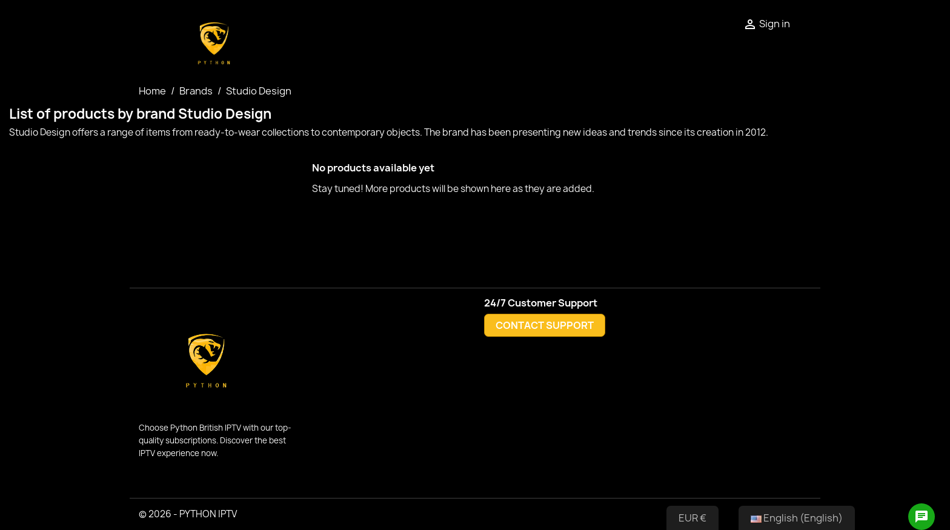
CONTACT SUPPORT (545, 325)
